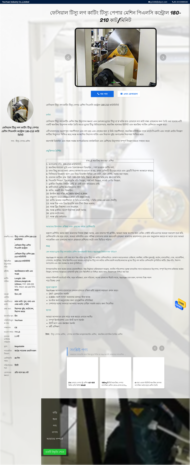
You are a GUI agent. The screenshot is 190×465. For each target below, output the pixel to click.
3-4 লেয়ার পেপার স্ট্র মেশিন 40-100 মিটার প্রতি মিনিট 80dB (81, 383)
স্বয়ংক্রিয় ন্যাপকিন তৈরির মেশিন (110, 334)
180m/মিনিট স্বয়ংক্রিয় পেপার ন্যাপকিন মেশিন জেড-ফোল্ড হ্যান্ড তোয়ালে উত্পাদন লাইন (113, 384)
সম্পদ (55, 432)
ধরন (55, 419)
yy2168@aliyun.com (158, 2)
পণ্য (12, 141)
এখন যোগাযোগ (130, 94)
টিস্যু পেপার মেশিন (23, 141)
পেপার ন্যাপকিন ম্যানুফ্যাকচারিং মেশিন (81, 334)
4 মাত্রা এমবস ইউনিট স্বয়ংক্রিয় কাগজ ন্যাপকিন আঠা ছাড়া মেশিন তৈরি (148, 383)
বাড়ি (55, 412)
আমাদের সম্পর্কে (55, 438)
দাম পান (103, 94)
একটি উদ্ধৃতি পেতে (54, 452)
